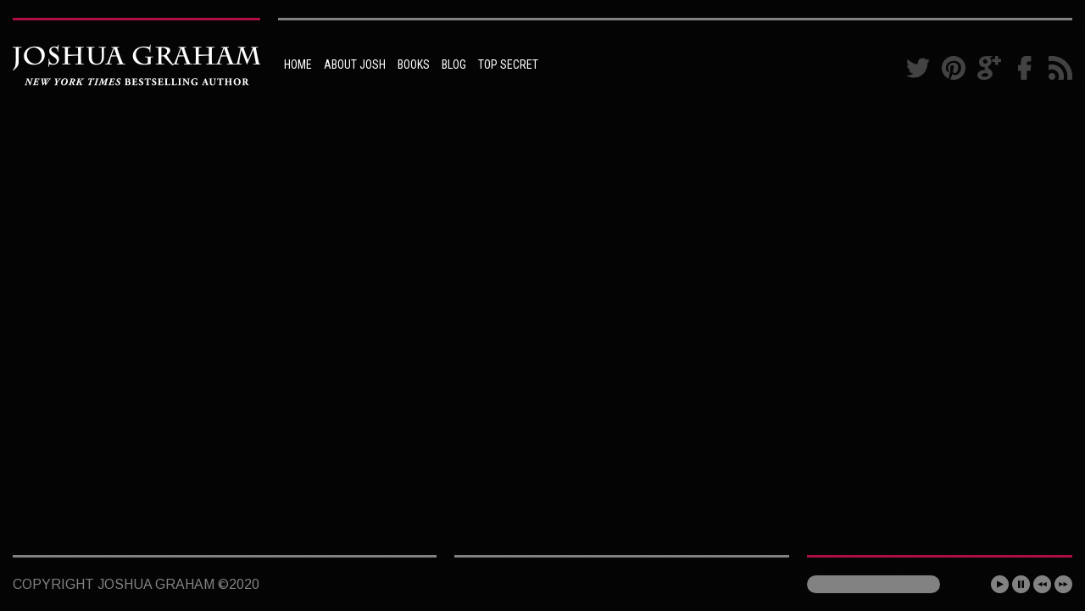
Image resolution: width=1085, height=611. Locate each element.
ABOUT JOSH (355, 64)
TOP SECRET (508, 64)
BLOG (454, 64)
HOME (298, 64)
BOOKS (414, 64)
